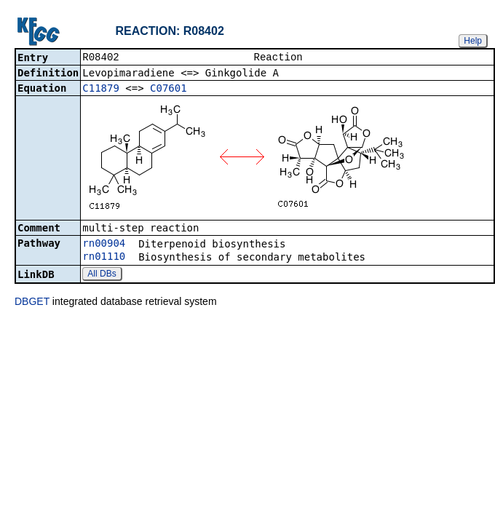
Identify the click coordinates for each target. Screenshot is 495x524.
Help (473, 41)
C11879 (100, 89)
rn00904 (103, 244)
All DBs (101, 275)
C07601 (168, 89)
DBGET (32, 303)
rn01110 (103, 257)
